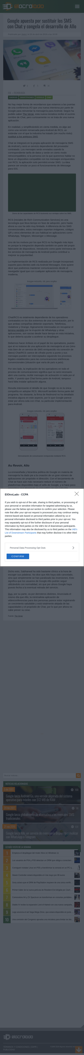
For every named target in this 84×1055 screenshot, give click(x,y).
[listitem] (42, 547)
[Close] (78, 495)
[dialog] (42, 527)
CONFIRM (17, 556)
